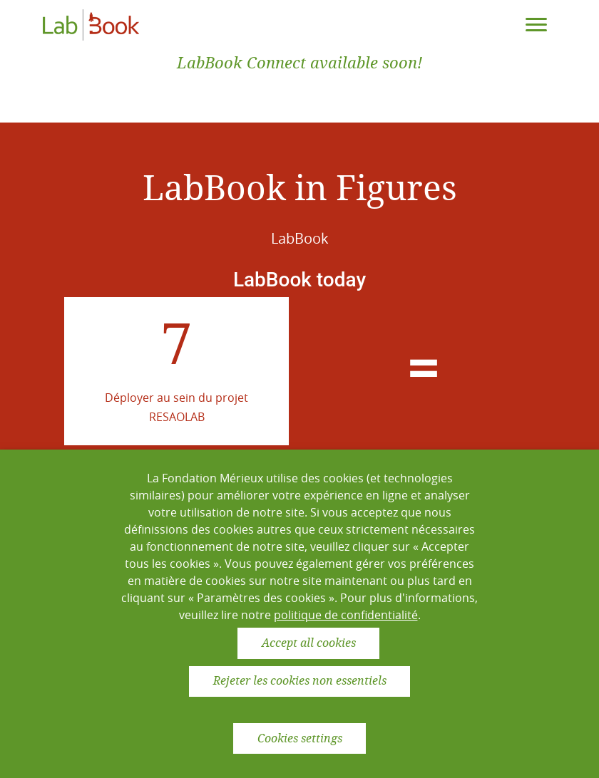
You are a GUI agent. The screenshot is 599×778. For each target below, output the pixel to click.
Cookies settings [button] (299, 738)
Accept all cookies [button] (309, 643)
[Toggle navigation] (536, 25)
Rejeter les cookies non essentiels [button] (299, 681)
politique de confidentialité (346, 615)
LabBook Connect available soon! (299, 63)
